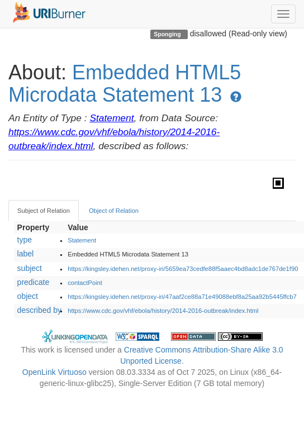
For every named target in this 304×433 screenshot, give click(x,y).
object (27, 296)
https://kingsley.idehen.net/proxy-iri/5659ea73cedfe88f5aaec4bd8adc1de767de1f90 (183, 268)
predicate (33, 282)
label (25, 253)
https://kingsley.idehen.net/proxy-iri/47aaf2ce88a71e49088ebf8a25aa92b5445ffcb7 (182, 296)
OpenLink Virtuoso (54, 372)
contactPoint (85, 282)
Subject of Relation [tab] (43, 210)
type (24, 239)
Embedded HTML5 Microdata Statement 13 (124, 83)
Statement (111, 117)
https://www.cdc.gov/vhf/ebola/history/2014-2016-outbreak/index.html (163, 310)
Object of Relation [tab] (114, 210)
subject (29, 268)
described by (39, 310)
